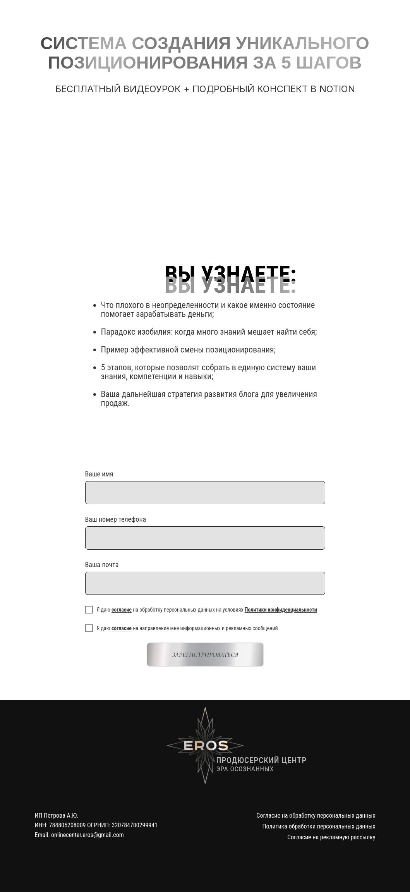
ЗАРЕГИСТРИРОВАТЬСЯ (205, 655)
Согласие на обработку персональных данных (315, 815)
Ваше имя (99, 474)
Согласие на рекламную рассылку (331, 837)
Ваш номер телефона (115, 519)
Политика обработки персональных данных (319, 826)
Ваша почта (102, 564)
